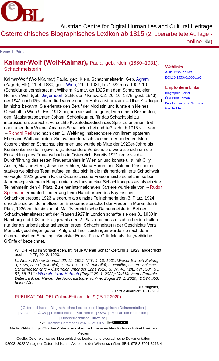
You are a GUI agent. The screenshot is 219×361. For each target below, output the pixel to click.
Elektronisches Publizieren (72, 313)
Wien (71, 84)
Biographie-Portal (177, 93)
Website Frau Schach (58, 273)
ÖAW (102, 313)
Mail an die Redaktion (129, 313)
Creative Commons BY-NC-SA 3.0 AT (87, 323)
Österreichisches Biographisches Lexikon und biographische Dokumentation (83, 308)
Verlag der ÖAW (33, 313)
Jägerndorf (52, 95)
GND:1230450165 (178, 72)
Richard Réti (20, 133)
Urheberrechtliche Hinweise (83, 318)
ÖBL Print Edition (177, 98)
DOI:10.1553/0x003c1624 (184, 77)
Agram (142, 79)
